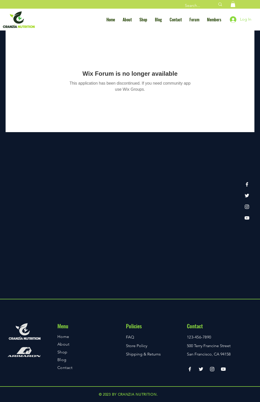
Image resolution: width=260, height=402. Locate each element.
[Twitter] (247, 195)
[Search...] (196, 5)
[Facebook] (247, 184)
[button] (233, 4)
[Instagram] (247, 207)
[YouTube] (247, 218)
